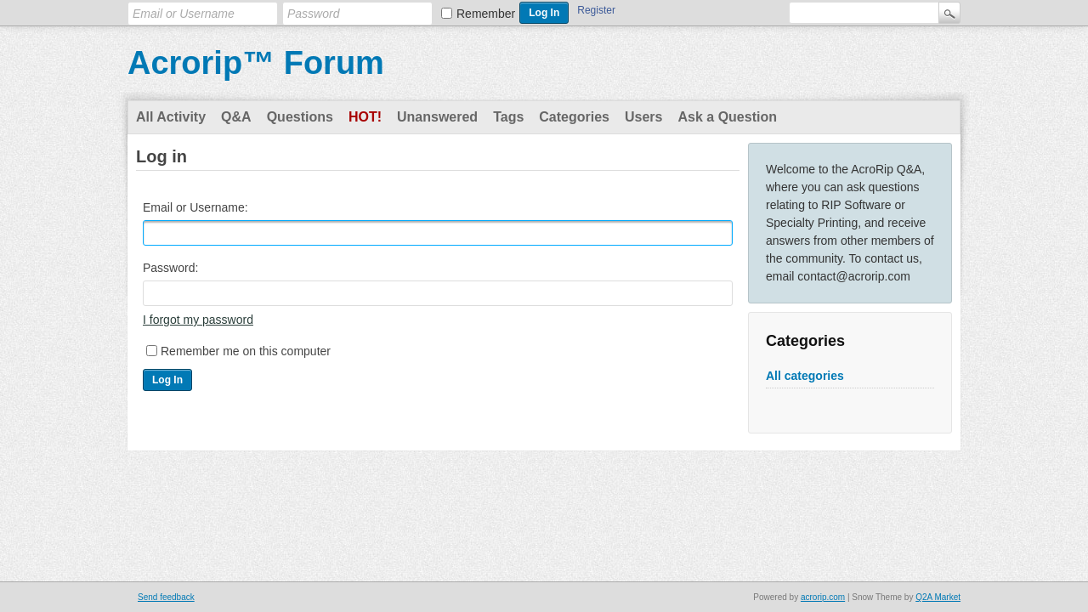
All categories (805, 375)
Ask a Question (726, 117)
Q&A (236, 117)
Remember (485, 14)
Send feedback (166, 597)
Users (643, 117)
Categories (574, 117)
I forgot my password (198, 319)
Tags (508, 117)
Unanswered (437, 117)
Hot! (365, 117)
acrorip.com (823, 597)
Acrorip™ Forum (256, 63)
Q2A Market (937, 597)
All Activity (171, 117)
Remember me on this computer (246, 351)
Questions (300, 117)
